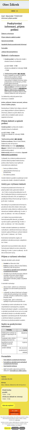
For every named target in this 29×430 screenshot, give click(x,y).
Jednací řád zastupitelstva (9, 52)
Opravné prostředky (7, 41)
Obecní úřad (9, 16)
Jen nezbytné (15, 428)
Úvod (2, 16)
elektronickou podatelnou (17, 90)
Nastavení (22, 428)
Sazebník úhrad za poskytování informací (14, 44)
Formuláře (4, 48)
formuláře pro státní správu (18, 370)
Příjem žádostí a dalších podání (10, 37)
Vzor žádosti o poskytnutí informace (14, 360)
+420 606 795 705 (6, 379)
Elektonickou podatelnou (9, 155)
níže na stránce (9, 87)
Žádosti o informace (7, 33)
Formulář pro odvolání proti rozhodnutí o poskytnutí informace (15, 270)
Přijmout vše (7, 428)
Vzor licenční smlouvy (10, 366)
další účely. (17, 420)
